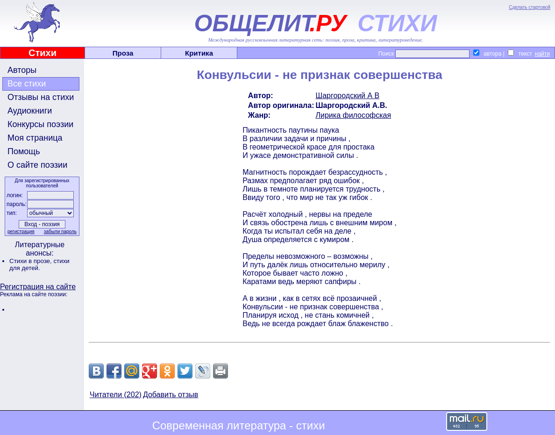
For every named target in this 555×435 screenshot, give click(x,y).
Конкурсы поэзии (40, 124)
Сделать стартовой (529, 7)
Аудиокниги (29, 110)
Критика (199, 53)
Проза (123, 53)
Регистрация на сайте (38, 287)
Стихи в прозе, (31, 260)
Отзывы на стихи (40, 97)
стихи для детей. (39, 264)
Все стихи (26, 83)
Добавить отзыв (170, 395)
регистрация (21, 231)
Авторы (21, 70)
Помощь (23, 151)
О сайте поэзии (37, 165)
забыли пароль (60, 231)
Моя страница (35, 138)
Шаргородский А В (348, 96)
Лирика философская (353, 115)
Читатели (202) (116, 395)
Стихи (42, 53)
